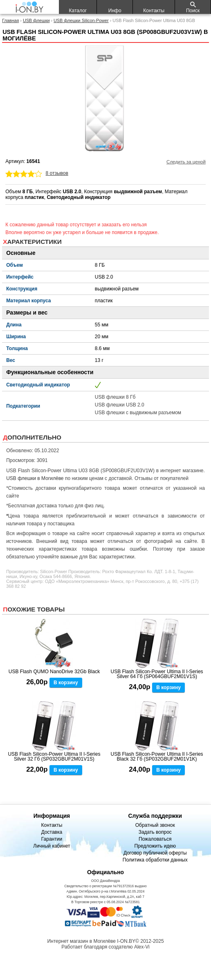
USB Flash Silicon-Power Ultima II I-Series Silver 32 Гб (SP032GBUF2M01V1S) (54, 756)
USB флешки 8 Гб (115, 397)
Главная (10, 20)
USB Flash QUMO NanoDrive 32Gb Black (54, 671)
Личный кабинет (51, 846)
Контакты (51, 825)
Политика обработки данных (155, 860)
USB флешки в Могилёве (34, 478)
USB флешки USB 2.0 (119, 405)
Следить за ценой (186, 161)
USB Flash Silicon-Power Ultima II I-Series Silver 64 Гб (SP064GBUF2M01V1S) (157, 674)
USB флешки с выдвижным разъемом (138, 412)
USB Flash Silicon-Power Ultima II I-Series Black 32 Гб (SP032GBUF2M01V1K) (157, 756)
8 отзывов (57, 173)
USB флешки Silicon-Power (81, 20)
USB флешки (36, 20)
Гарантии (51, 839)
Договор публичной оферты (155, 853)
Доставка (52, 832)
